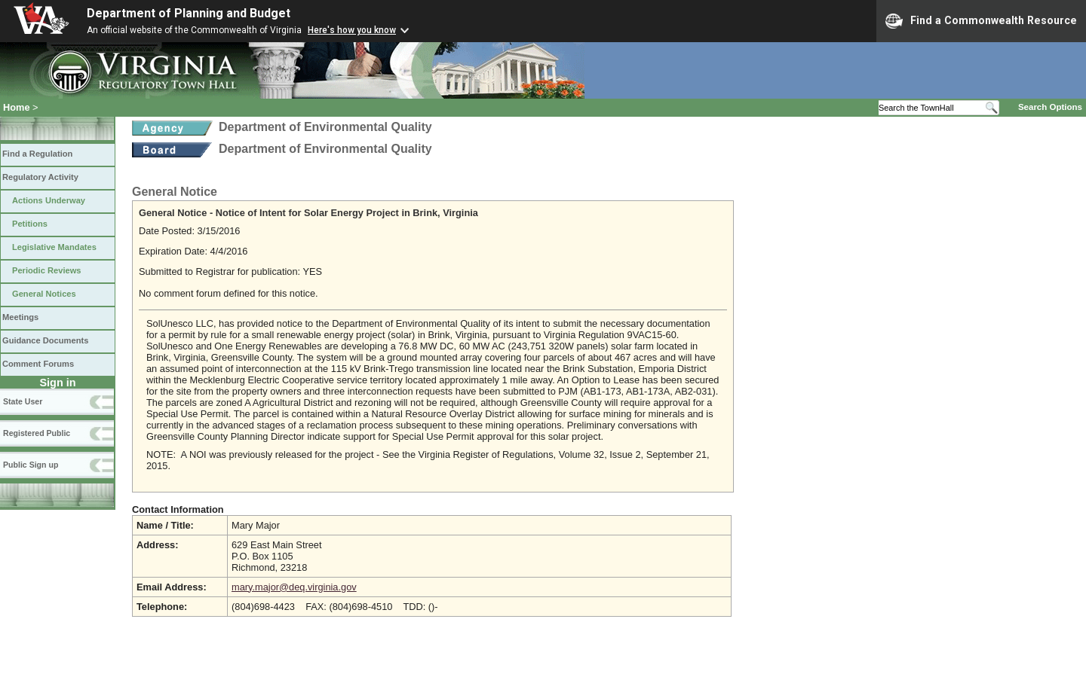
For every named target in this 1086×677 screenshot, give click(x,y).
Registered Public (36, 433)
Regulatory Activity (40, 176)
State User (22, 401)
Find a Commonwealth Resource (981, 21)
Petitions (30, 223)
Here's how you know (352, 30)
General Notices (44, 293)
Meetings (20, 317)
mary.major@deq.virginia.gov (294, 587)
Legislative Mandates (54, 247)
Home (16, 107)
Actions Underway (48, 200)
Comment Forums (38, 363)
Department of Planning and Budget (188, 13)
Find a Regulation (37, 153)
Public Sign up (30, 464)
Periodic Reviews (46, 270)
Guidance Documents (45, 340)
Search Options (1050, 106)
